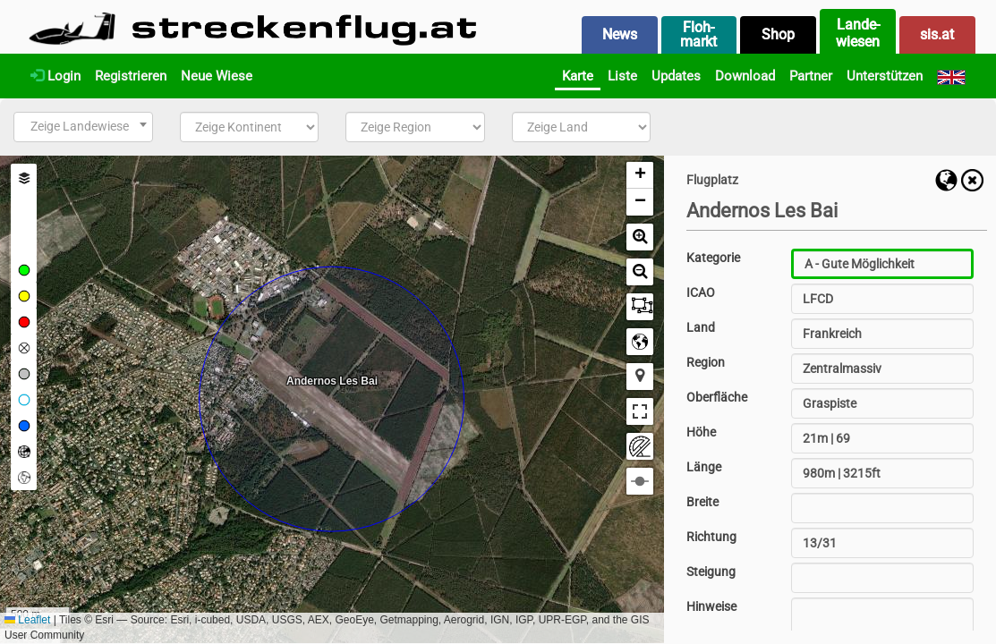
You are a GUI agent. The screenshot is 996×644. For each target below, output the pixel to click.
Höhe (701, 432)
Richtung (711, 537)
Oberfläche (716, 397)
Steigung (711, 571)
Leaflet (27, 620)
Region (705, 362)
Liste (622, 76)
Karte (577, 76)
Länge (703, 467)
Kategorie (713, 257)
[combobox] (83, 127)
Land (700, 327)
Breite (702, 502)
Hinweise (711, 606)
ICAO (700, 292)
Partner (810, 76)
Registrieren (130, 76)
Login (55, 76)
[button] (639, 175)
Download (745, 76)
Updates (676, 76)
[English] (951, 76)
